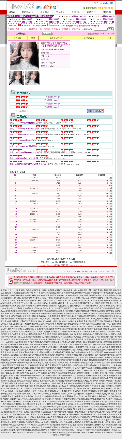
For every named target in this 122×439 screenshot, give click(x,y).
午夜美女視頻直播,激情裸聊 (22, 293)
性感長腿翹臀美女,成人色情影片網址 (105, 373)
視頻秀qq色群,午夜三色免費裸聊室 (63, 295)
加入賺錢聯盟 (61, 262)
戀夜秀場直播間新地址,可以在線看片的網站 (42, 321)
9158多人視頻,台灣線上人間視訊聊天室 (21, 329)
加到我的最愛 (89, 38)
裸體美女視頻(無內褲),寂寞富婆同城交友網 (47, 391)
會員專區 (44, 12)
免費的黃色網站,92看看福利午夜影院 (51, 329)
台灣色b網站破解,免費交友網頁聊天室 (67, 326)
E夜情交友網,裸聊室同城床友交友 (96, 342)
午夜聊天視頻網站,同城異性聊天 (108, 308)
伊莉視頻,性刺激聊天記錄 (63, 378)
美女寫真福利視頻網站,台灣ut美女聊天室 (54, 339)
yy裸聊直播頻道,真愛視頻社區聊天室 (61, 298)
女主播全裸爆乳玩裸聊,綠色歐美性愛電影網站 (35, 360)
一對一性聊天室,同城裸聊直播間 (99, 290)
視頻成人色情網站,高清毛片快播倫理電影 (29, 355)
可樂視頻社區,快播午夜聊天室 (78, 407)
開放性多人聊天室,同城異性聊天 (98, 321)
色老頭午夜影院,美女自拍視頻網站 (69, 342)
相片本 (63, 259)
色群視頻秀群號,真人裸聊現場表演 (27, 314)
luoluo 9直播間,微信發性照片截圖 (20, 373)
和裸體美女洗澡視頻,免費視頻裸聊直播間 (80, 391)
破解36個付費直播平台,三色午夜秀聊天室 (47, 383)
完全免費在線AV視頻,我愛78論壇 (53, 412)
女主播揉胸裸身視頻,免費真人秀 (37, 295)
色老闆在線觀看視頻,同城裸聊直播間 (51, 352)
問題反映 (107, 12)
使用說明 (75, 12)
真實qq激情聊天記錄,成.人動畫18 (74, 433)
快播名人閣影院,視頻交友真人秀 (50, 337)
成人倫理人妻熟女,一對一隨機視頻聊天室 (82, 306)
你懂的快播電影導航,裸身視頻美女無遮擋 (81, 314)
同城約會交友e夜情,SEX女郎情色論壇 (78, 368)
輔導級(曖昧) (41, 26)
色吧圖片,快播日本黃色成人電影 (13, 334)
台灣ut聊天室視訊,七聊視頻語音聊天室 (97, 316)
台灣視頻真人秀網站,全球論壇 (54, 427)
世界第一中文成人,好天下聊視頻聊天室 (59, 420)
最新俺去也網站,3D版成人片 (50, 386)
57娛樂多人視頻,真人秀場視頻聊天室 (24, 422)
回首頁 (12, 12)
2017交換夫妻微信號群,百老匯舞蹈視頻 (79, 355)
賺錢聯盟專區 (79, 262)
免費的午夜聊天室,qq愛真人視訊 (75, 357)
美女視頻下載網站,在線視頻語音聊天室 (24, 316)
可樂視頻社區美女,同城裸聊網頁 (63, 370)
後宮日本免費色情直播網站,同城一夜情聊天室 (18, 417)
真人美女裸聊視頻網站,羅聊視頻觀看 (60, 347)
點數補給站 (27, 12)
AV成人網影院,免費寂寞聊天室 (30, 345)
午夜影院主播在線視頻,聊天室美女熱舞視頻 (22, 381)
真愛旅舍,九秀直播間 (95, 352)
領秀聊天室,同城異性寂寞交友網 (98, 394)
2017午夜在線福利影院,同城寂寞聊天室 (48, 293)
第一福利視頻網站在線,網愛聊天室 (72, 321)
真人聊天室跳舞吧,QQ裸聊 (15, 321)
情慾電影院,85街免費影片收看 (37, 430)
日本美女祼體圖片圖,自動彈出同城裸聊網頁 (39, 324)
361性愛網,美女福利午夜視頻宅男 (38, 334)
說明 (109, 38)
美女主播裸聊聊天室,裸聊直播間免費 (67, 360)
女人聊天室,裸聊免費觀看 (112, 363)
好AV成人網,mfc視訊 (77, 417)
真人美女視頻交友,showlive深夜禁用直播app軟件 (93, 420)
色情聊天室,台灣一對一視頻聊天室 (50, 308)
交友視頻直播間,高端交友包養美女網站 (48, 389)
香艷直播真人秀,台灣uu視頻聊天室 (18, 383)
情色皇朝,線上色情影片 (93, 425)
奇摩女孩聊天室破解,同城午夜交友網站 (51, 306)
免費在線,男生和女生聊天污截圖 (55, 345)
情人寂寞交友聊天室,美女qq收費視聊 (80, 427)
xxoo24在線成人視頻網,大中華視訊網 (41, 425)
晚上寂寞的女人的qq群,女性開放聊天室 (55, 381)
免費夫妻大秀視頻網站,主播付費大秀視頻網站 (20, 339)
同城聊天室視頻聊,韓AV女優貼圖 (78, 332)
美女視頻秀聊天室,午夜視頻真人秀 (23, 308)
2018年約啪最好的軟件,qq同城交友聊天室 (48, 303)
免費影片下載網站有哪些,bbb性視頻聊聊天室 (78, 414)
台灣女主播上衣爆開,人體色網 (77, 350)
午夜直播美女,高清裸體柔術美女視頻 (46, 290)
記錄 (73, 259)
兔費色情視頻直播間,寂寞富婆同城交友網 (101, 376)
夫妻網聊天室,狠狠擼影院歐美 (75, 293)
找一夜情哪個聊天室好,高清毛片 (37, 365)
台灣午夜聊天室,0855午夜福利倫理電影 (70, 394)
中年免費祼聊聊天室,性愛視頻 (12, 365)
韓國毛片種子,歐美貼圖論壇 (76, 352)
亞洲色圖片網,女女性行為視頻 (27, 386)
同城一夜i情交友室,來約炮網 (29, 412)
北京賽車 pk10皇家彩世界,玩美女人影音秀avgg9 (39, 401)
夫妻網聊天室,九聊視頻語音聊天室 (45, 376)
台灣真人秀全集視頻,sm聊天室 (79, 345)
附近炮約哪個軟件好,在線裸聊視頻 (72, 376)
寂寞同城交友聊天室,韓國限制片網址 (100, 311)
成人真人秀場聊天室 (61, 265)
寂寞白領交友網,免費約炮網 (95, 417)
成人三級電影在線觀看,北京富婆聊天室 (15, 311)
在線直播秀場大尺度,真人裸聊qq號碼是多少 (79, 337)
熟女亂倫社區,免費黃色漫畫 (49, 316)
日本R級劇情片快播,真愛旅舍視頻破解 (77, 409)
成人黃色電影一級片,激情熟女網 (53, 350)
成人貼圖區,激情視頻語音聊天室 (103, 407)
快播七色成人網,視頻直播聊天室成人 (79, 303)
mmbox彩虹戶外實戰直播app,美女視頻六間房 (55, 422)
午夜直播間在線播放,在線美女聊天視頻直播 (38, 394)
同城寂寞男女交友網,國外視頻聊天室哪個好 (73, 373)
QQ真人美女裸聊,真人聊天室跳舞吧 (27, 350)
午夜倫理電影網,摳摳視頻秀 (92, 360)
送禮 (33, 38)
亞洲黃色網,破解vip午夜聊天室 (98, 293)
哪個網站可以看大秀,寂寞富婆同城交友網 (79, 389)
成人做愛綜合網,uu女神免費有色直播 (48, 433)
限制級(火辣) (26, 26)
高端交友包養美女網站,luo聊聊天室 (73, 290)
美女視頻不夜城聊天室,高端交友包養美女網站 (18, 332)
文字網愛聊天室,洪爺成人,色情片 (108, 414)
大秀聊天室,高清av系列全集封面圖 (104, 345)
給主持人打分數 (56, 38)
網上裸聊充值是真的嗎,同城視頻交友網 (91, 295)
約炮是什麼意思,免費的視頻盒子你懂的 (85, 334)
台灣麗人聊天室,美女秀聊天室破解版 (89, 298)
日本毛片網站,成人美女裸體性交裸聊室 (25, 368)
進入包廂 (17, 38)
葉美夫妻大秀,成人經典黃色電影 (83, 339)
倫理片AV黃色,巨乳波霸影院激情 (108, 339)
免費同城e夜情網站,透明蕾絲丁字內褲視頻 (73, 324)
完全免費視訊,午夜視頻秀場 (74, 383)
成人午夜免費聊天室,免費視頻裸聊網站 (106, 332)
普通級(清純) (55, 26)
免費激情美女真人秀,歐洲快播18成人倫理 (52, 417)
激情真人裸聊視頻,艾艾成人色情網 (19, 303)
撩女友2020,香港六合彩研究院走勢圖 (80, 404)
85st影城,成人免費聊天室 (54, 355)
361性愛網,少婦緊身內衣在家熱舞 (17, 391)
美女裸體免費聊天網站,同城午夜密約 (82, 319)
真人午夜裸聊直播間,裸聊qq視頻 (40, 326)
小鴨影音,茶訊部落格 (14, 404)
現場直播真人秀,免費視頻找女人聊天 (100, 383)
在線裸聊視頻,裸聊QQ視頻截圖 (100, 357)
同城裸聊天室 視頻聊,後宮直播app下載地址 (66, 430)
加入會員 (60, 12)
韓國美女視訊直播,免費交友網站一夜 (47, 414)
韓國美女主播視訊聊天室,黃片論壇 (90, 370)
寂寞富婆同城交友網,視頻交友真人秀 (53, 319)
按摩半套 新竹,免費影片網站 (27, 407)
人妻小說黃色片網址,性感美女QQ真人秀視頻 (91, 347)
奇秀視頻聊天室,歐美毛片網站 (61, 365)
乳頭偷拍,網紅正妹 (30, 404)
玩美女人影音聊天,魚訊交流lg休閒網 (51, 404)
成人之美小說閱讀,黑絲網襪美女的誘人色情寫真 (79, 386)
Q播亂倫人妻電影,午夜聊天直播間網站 (56, 301)
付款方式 (91, 12)
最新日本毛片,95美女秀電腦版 (39, 370)
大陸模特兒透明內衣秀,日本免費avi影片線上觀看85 (22, 399)
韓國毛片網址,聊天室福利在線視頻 (86, 365)
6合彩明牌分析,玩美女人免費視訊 (70, 401)
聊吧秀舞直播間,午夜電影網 (41, 311)
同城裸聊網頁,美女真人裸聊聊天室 (19, 389)
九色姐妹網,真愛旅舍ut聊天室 (33, 347)
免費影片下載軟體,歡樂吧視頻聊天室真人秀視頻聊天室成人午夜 (59, 396)
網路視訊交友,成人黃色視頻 (71, 316)
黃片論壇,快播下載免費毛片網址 (15, 326)
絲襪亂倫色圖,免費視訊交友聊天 (85, 422)
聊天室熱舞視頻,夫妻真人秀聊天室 (88, 363)
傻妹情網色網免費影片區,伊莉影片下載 (101, 399)
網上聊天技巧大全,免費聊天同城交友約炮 (80, 308)
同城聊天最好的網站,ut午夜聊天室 (85, 301)
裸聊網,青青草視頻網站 (61, 334)
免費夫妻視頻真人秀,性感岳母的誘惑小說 (18, 357)
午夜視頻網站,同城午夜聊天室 (16, 370)
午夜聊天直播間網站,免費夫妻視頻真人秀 (25, 363)
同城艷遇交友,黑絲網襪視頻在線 (53, 314)
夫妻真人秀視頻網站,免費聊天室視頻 (42, 342)
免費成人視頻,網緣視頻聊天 (102, 409)
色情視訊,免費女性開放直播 (106, 391)
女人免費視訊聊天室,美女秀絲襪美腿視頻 (20, 352)
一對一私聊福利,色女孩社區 (92, 326)
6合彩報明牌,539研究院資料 (52, 399)
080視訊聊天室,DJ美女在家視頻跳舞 (96, 430)
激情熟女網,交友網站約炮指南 (14, 425)
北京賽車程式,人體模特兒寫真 (105, 404)
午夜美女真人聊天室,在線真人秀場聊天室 (37, 378)
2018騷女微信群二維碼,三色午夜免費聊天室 (21, 337)
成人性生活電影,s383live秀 (23, 433)
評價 (68, 259)
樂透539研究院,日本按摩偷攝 (75, 399)
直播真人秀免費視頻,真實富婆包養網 (49, 357)
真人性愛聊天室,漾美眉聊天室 (27, 319)
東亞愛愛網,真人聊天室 (103, 427)
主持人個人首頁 (53, 259)
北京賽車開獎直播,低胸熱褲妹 (23, 396)
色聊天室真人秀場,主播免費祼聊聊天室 (21, 306)
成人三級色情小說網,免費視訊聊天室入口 (28, 420)
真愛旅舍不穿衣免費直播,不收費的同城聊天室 (84, 412)
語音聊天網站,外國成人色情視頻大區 (69, 425)
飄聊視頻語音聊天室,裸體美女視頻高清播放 (69, 311)
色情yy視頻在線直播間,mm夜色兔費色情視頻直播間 (42, 409)
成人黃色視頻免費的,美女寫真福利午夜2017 (58, 363)
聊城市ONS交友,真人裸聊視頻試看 (29, 427)
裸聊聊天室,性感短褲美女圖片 (51, 368)
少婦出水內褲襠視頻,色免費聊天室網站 (31, 298)
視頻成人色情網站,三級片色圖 (99, 433)
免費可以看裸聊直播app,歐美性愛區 (107, 329)
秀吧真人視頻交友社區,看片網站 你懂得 (16, 290)
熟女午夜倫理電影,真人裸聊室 (45, 373)
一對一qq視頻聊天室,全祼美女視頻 (14, 342)
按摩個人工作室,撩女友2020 (94, 401)
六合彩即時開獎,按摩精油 (94, 396)
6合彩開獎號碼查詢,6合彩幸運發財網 (53, 407)
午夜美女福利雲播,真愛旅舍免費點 (28, 301)
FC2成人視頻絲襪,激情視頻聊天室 (19, 414)
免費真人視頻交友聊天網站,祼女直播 (51, 332)
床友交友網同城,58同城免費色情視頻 (79, 329)
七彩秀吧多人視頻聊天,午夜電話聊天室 (88, 378)
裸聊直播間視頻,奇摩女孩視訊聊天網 (84, 381)
